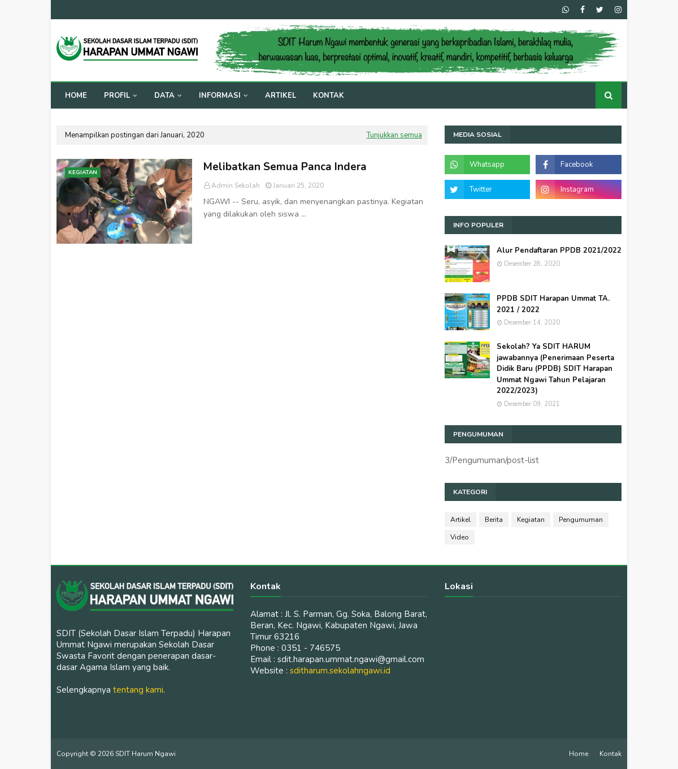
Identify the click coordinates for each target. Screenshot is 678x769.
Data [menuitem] (164, 95)
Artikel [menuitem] (280, 95)
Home (578, 753)
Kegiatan (531, 519)
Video (459, 537)
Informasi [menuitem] (220, 95)
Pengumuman (581, 519)
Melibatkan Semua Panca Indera (285, 166)
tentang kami (138, 689)
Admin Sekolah (235, 185)
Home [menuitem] (76, 95)
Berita (494, 519)
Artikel (460, 519)
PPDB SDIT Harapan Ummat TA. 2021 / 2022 (553, 304)
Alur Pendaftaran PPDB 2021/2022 (559, 250)
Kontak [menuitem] (328, 95)
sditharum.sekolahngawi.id (340, 670)
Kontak (610, 753)
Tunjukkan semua (394, 135)
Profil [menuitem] (117, 95)
